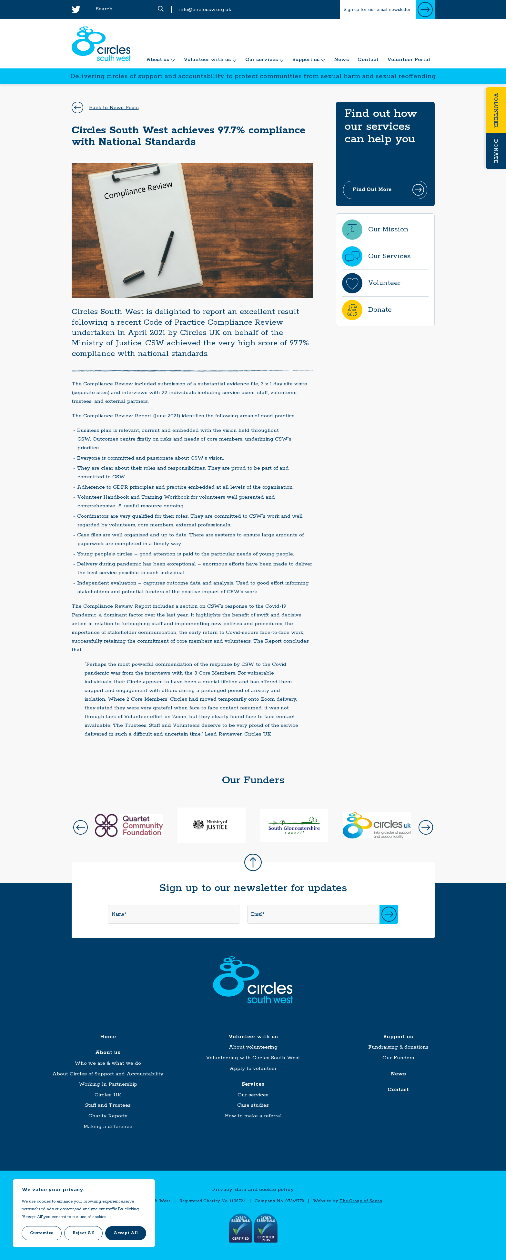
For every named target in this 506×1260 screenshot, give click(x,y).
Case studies (253, 1105)
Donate (495, 151)
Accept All (126, 1233)
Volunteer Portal (408, 59)
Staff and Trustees (108, 1105)
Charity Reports (107, 1116)
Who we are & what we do (108, 1063)
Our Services (389, 256)
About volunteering (253, 1047)
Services (253, 1084)
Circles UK (108, 1095)
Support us (305, 59)
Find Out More (371, 189)
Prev (80, 827)
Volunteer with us (207, 59)
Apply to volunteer (253, 1068)
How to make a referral (253, 1116)
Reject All (84, 1233)
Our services (261, 59)
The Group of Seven (360, 1201)
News (341, 59)
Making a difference (107, 1126)
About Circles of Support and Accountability (107, 1074)
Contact (368, 59)
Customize (41, 1233)
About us (157, 59)
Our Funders (398, 1057)
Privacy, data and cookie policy (253, 1189)
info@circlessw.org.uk (205, 9)
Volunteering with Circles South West (253, 1057)
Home (108, 1036)
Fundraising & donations (398, 1047)
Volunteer (495, 110)
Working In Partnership (108, 1084)
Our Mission (388, 229)
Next (426, 827)
